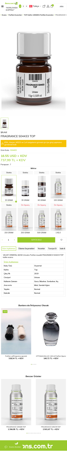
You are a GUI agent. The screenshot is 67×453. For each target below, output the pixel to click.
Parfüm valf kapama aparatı (16, 356)
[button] (31, 364)
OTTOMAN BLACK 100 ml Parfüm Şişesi (51, 356)
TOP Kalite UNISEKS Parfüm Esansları (38, 15)
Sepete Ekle (36, 240)
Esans (4, 15)
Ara (62, 6)
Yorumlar (41, 248)
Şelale (4, 132)
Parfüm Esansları (15, 15)
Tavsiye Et (52, 248)
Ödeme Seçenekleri (26, 248)
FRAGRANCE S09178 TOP (51, 427)
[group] (33, 67)
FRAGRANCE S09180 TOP (16, 427)
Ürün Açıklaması (8, 248)
